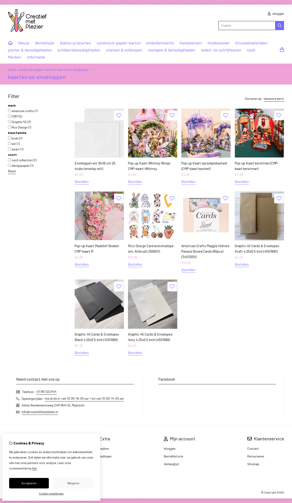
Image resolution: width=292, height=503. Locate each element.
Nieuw (23, 42)
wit (14, 144)
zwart (15, 149)
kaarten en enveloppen (73, 70)
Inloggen (169, 448)
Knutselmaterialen (251, 42)
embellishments (160, 42)
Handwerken (191, 42)
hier (34, 468)
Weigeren (73, 483)
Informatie (36, 56)
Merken (14, 56)
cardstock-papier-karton (119, 42)
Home (12, 70)
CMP (15, 116)
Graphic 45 (19, 122)
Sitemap (253, 464)
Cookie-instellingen (51, 493)
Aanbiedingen (102, 456)
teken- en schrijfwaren (221, 49)
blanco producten (75, 42)
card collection (22, 160)
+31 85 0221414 (46, 391)
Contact (253, 448)
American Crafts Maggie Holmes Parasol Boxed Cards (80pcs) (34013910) (205, 251)
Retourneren (255, 456)
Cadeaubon (101, 448)
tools (251, 49)
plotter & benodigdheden (30, 49)
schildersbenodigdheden (78, 49)
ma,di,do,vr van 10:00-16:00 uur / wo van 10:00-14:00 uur (84, 398)
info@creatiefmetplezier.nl (40, 412)
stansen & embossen (124, 49)
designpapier (20, 165)
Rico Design (19, 127)
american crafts (22, 111)
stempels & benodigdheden (171, 49)
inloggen (276, 13)
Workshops (44, 42)
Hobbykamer (219, 42)
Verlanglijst (171, 464)
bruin (15, 138)
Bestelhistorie (173, 456)
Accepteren (28, 483)
